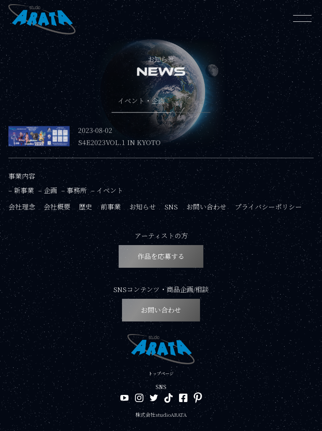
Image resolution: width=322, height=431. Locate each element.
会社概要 (57, 207)
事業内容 (21, 176)
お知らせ (142, 207)
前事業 (111, 207)
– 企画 (47, 190)
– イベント (107, 190)
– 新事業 (21, 190)
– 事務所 (74, 190)
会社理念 (21, 207)
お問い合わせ (206, 207)
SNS (171, 207)
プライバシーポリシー (268, 207)
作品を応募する (161, 256)
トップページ (161, 373)
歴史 (85, 207)
